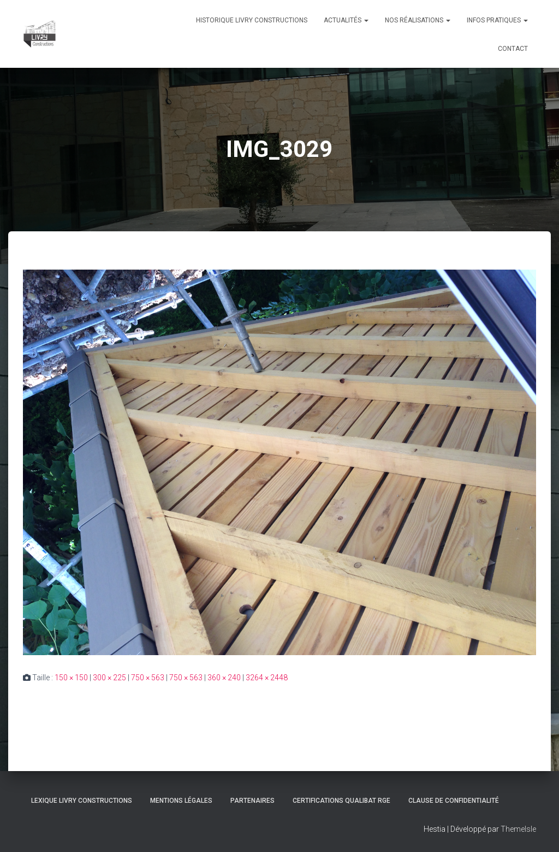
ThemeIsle (518, 829)
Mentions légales (181, 800)
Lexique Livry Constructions (81, 800)
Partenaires (252, 800)
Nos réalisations (417, 20)
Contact (513, 48)
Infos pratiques (497, 20)
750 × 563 (147, 677)
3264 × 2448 (267, 677)
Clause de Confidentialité (453, 800)
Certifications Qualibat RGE (341, 800)
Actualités (346, 20)
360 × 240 (224, 677)
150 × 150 (71, 677)
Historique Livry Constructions (251, 20)
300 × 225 (109, 677)
